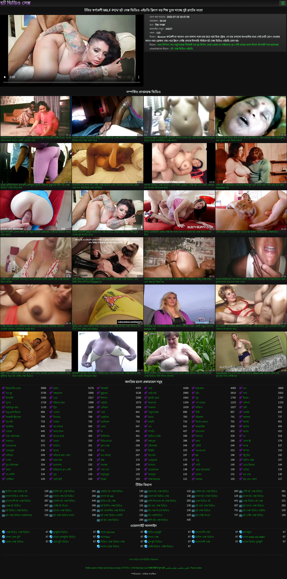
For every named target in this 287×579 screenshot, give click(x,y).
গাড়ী (198, 464)
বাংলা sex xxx (108, 532)
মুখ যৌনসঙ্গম (12, 464)
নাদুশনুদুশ (105, 474)
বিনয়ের (56, 417)
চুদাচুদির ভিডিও (60, 532)
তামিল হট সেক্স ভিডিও (206, 491)
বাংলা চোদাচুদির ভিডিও (64, 537)
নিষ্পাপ (165, 44)
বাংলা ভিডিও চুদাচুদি (252, 541)
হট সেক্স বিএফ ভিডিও (158, 510)
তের (55, 397)
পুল (55, 474)
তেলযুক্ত (10, 450)
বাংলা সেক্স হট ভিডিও (63, 496)
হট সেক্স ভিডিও (203, 510)
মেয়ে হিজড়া (249, 464)
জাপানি (9, 421)
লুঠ (197, 397)
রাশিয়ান (9, 455)
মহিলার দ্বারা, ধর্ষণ (61, 455)
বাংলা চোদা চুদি (13, 537)
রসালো (151, 464)
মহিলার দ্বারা (59, 402)
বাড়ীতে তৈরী (154, 436)
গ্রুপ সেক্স (105, 445)
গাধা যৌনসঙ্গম (13, 436)
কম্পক (246, 450)
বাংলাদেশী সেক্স (203, 532)
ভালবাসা (57, 464)
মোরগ (56, 441)
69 (197, 455)
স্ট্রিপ (55, 407)
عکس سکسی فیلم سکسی (177, 568)
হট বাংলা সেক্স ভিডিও (253, 505)
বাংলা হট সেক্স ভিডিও (253, 496)
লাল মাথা (200, 431)
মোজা (198, 474)
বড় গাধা (247, 474)
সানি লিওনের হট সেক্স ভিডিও (162, 501)
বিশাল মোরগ (206, 44)
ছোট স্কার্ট (57, 479)
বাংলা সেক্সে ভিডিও (110, 546)
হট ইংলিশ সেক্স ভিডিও (111, 505)
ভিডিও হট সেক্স (108, 501)
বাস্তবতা (9, 441)
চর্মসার (246, 426)
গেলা (8, 460)
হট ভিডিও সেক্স (15, 3)
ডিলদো (199, 436)
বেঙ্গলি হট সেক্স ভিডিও (64, 501)
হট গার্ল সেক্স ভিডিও (205, 505)
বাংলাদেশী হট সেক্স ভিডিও (18, 501)
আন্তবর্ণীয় (200, 426)
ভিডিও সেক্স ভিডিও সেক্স (113, 541)
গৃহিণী (198, 445)
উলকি (246, 421)
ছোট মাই (152, 393)
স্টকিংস (199, 407)
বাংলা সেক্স (153, 537)
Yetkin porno (91, 568)
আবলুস (152, 474)
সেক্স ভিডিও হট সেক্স (253, 501)
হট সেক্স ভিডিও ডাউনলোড (19, 515)
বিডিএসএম (106, 441)
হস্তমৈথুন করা (12, 407)
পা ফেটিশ (10, 474)
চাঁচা (197, 393)
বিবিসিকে (105, 436)
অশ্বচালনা (57, 393)
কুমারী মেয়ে (153, 397)
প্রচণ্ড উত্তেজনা (203, 469)
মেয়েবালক (153, 469)
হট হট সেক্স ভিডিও (110, 520)
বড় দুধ (196, 44)
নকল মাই (57, 460)
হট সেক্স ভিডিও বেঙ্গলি (112, 515)
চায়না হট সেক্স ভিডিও (158, 491)
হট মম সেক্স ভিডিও (62, 510)
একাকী (246, 412)
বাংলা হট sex (107, 496)
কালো (246, 431)
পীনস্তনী (188, 44)
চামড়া (151, 417)
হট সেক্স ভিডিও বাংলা (63, 515)
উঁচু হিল (246, 455)
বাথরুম (104, 464)
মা (220, 44)
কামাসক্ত (152, 402)
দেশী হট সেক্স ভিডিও (253, 491)
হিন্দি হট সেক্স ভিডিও (158, 520)
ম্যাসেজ (151, 455)
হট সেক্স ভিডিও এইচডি (182, 48)
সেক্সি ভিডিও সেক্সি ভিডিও (160, 546)
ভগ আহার (106, 455)
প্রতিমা (246, 469)
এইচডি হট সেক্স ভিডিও (112, 491)
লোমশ (56, 421)
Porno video (196, 568)
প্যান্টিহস (10, 479)
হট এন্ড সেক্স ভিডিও (157, 505)
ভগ (244, 388)
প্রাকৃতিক (105, 417)
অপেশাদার (58, 426)
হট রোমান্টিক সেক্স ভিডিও (113, 510)
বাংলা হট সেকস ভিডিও (207, 496)
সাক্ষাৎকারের (154, 479)
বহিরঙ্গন (199, 417)
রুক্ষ (102, 460)
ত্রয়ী (245, 407)
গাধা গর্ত (105, 469)
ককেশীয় (9, 426)
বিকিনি (151, 450)
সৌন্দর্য (246, 402)
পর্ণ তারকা (200, 402)
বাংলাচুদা (247, 532)
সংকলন (151, 407)
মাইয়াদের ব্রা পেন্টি (230, 44)
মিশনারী (261, 44)
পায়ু (197, 460)
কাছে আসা (58, 431)
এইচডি (104, 402)
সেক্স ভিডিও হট (203, 501)
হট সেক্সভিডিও (155, 515)
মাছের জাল (245, 44)
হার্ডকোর (274, 44)
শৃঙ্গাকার (246, 417)
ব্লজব (215, 44)
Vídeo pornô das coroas (109, 568)
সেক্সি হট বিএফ (60, 505)
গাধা (150, 388)
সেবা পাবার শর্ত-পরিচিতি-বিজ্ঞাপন (143, 559)
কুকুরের (104, 393)
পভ (171, 44)
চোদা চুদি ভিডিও (61, 541)
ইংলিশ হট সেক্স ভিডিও (64, 491)
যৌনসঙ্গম (152, 445)
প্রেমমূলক (152, 460)
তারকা (9, 431)
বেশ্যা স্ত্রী (247, 441)
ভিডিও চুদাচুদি (154, 532)
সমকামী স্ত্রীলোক (13, 417)
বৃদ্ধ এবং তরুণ (250, 479)
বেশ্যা (103, 426)
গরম (159, 44)
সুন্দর (8, 402)
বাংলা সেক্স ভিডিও (15, 541)
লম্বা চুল (151, 441)
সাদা (268, 44)
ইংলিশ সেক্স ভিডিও (205, 537)
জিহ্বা (103, 479)
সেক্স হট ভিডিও (13, 505)
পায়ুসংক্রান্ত (179, 44)
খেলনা (56, 412)
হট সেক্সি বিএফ (203, 515)
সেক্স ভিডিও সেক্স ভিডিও (18, 532)
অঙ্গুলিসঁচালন (13, 412)
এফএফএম (11, 445)
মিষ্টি (198, 412)
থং (244, 436)
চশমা (198, 441)
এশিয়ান (104, 407)
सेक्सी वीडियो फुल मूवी (156, 568)
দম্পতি (151, 431)
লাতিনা (56, 445)
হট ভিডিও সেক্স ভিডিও (17, 510)
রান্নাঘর (199, 479)
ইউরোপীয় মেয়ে (13, 388)
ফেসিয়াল (105, 421)
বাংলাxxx (105, 537)
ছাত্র (102, 450)
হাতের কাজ (58, 436)
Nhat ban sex (141, 568)
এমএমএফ (200, 450)
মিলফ (254, 44)
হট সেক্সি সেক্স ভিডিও (253, 515)
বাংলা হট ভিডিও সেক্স (158, 496)
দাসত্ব (245, 445)
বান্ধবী (151, 421)
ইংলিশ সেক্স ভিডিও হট (16, 491)
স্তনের (56, 450)
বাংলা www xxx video (254, 537)
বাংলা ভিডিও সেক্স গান (17, 496)
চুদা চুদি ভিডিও (155, 541)
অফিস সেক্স (248, 460)
